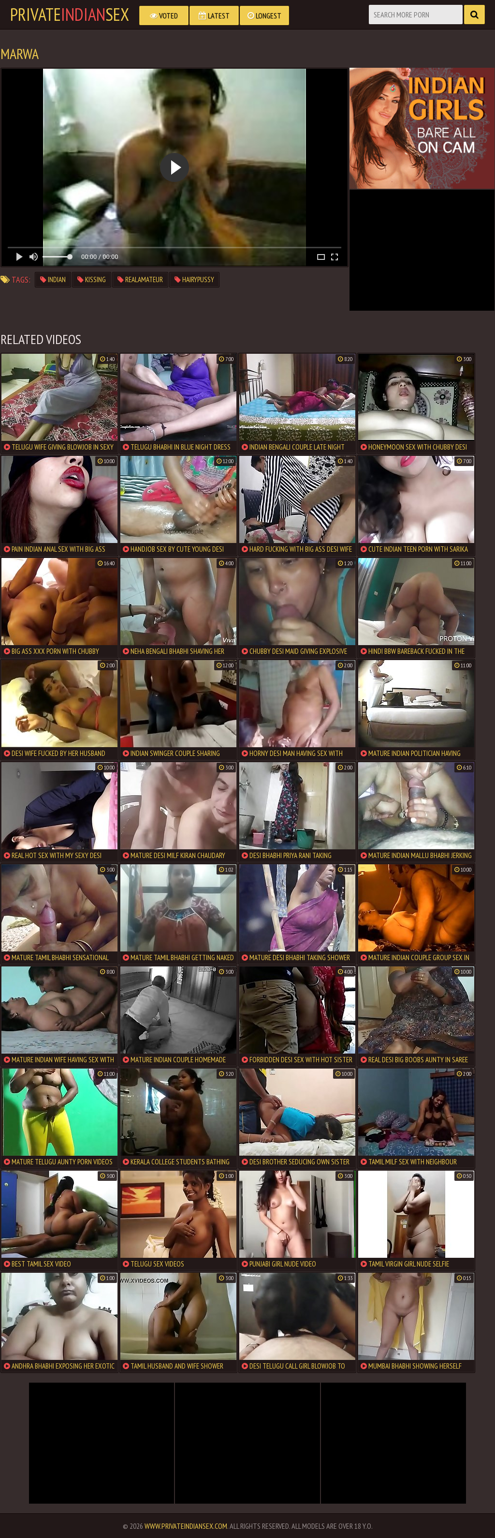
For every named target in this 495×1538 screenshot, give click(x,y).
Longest (264, 15)
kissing (91, 279)
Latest (214, 15)
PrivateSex (69, 14)
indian (53, 279)
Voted (164, 15)
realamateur (140, 279)
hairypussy (194, 279)
